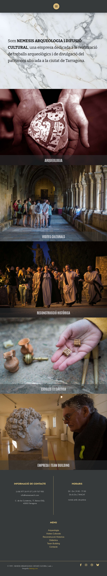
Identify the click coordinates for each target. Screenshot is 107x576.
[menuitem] (101, 6)
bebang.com (33, 568)
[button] (56, 6)
